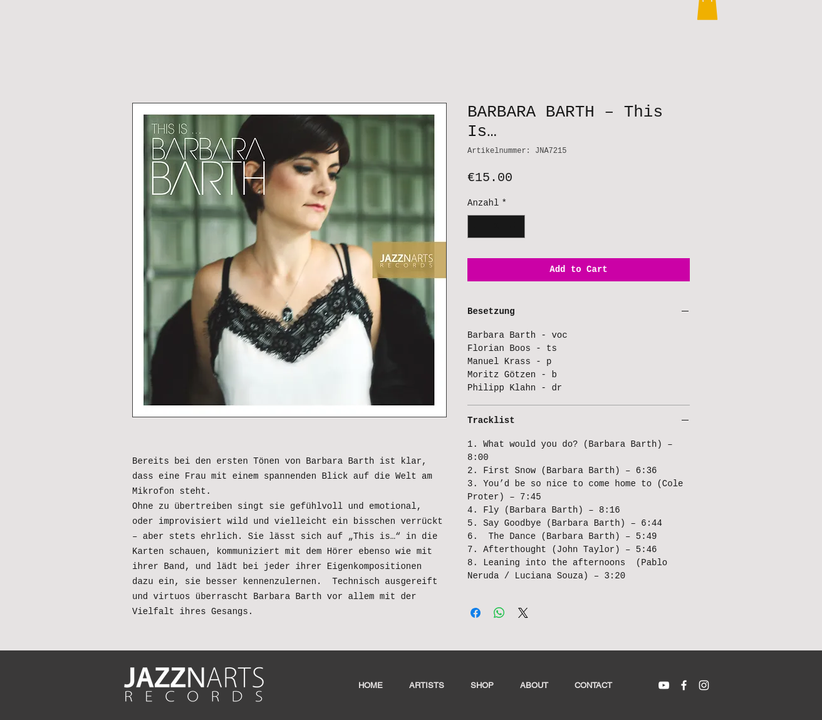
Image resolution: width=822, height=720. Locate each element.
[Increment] (515, 226)
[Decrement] (477, 226)
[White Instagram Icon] (703, 685)
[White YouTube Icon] (663, 685)
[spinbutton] (496, 226)
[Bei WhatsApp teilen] (499, 612)
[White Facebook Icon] (683, 685)
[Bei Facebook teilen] (475, 612)
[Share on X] (523, 612)
